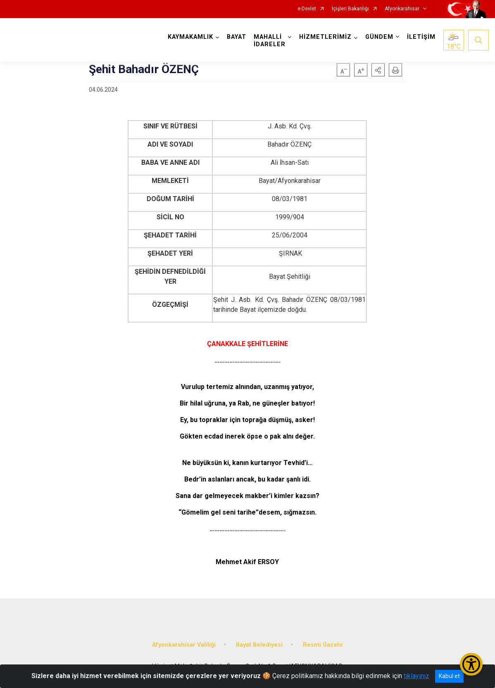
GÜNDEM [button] (379, 36)
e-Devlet (306, 9)
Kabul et (449, 676)
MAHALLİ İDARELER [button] (270, 40)
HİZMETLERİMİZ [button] (325, 36)
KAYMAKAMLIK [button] (190, 36)
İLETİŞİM (421, 36)
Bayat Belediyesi (259, 644)
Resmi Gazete (323, 644)
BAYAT (236, 36)
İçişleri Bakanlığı (350, 9)
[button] (378, 69)
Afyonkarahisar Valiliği (184, 644)
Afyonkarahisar (402, 9)
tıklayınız (416, 676)
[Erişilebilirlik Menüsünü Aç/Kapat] (471, 664)
